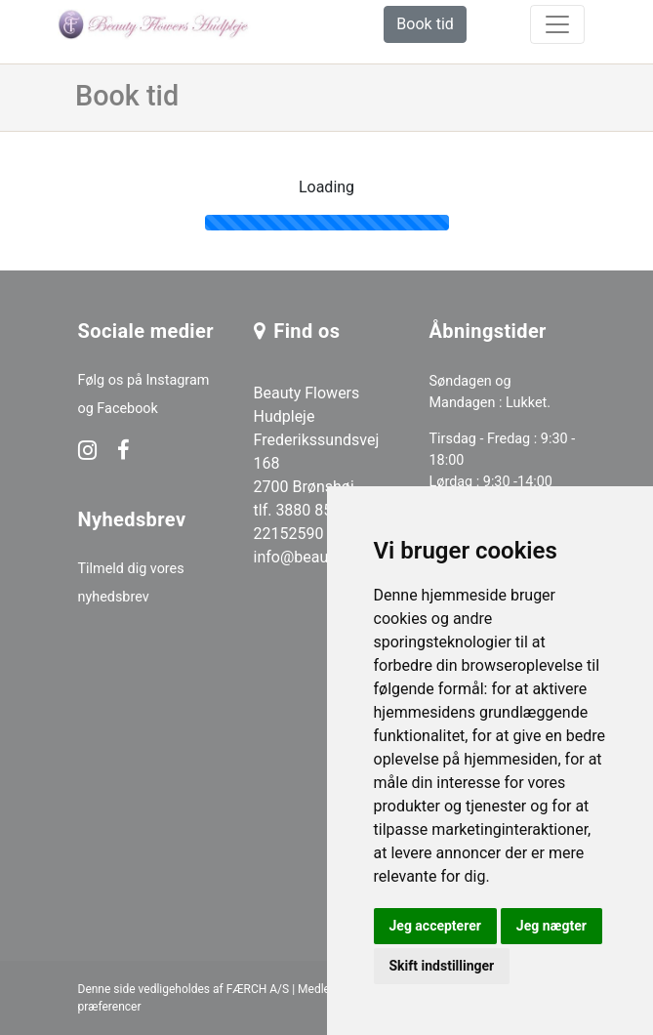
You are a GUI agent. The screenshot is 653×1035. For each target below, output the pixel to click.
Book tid (424, 24)
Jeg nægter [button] (551, 925)
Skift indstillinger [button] (442, 965)
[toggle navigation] (557, 24)
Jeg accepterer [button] (435, 925)
